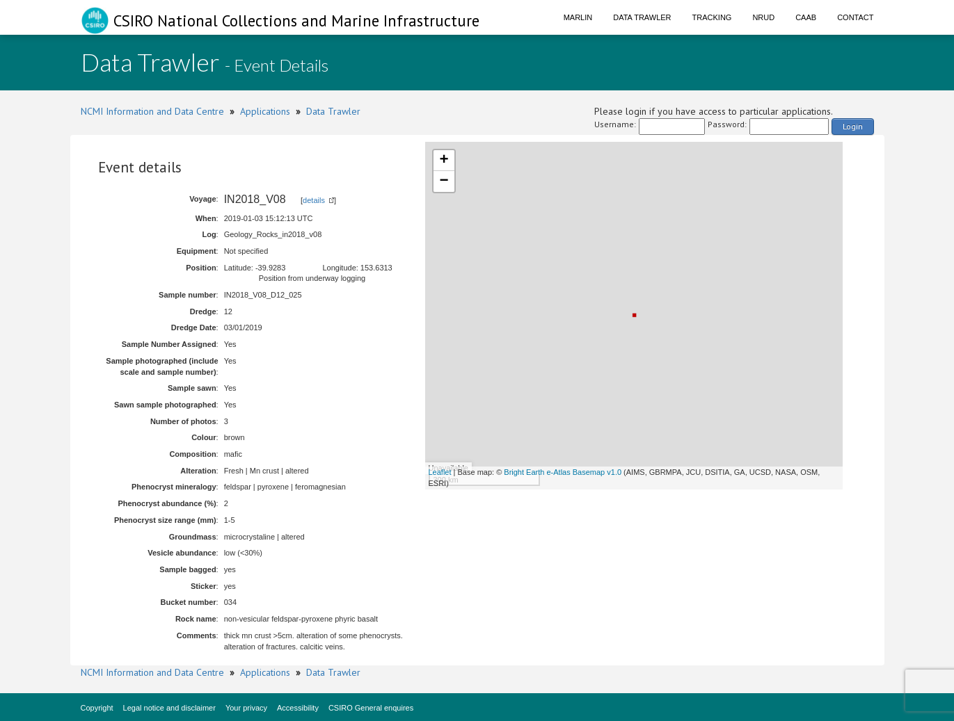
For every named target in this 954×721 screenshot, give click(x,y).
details (314, 200)
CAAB (805, 17)
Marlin (578, 17)
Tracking (712, 17)
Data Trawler (642, 17)
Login (853, 126)
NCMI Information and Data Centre (152, 111)
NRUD (763, 17)
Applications (265, 111)
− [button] (443, 181)
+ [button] (443, 160)
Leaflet (440, 472)
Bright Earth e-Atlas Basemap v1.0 (562, 472)
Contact (855, 17)
